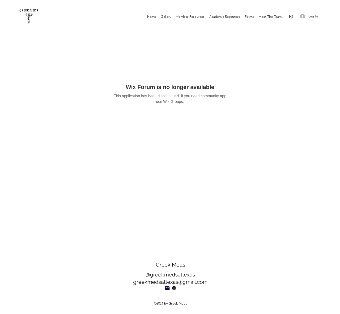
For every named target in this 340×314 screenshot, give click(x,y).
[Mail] (167, 288)
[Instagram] (291, 16)
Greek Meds (170, 265)
